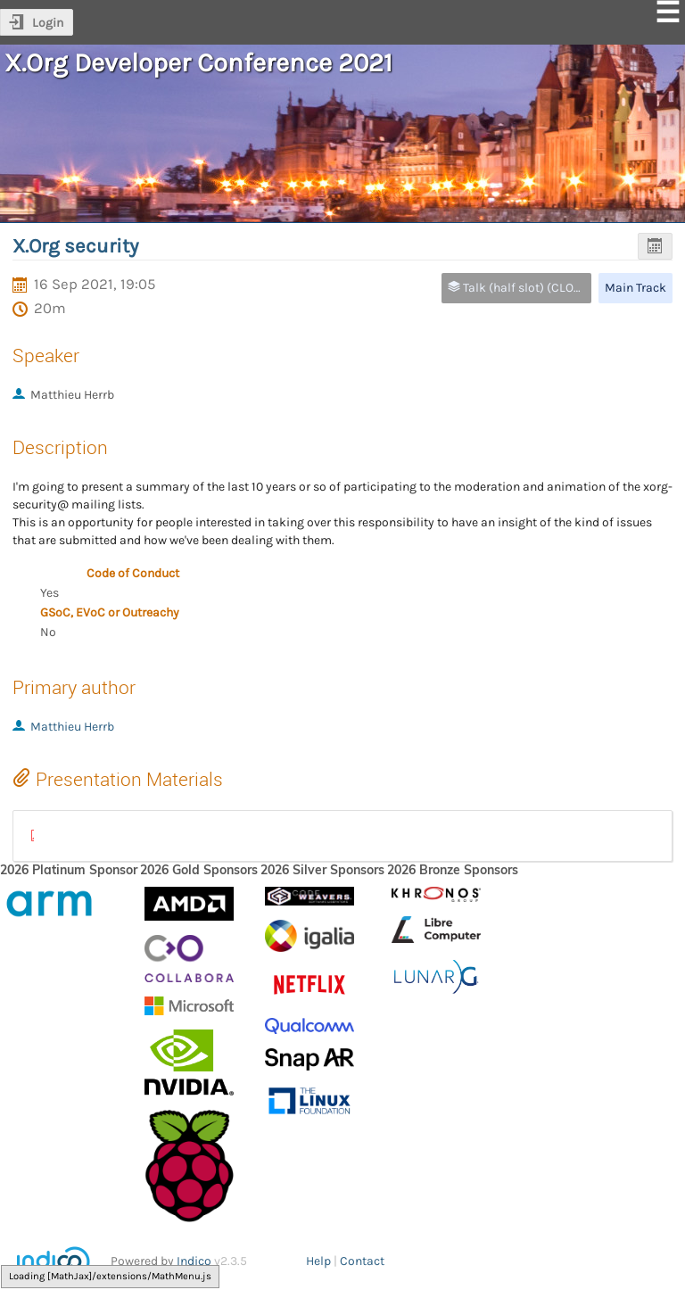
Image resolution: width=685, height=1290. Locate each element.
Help (318, 1261)
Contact (362, 1261)
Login (47, 22)
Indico (194, 1261)
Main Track (635, 287)
